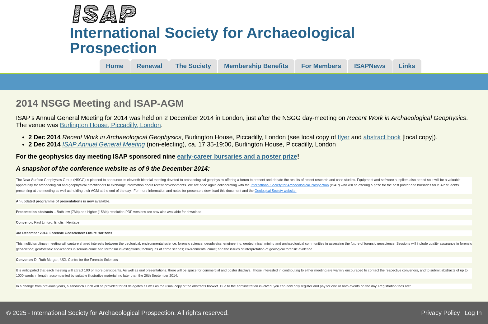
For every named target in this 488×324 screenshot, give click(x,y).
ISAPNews (370, 65)
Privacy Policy (440, 312)
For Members (321, 65)
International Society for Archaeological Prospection (290, 185)
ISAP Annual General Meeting (103, 144)
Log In (473, 312)
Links (407, 65)
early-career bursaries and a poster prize (237, 156)
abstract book (382, 137)
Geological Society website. (276, 190)
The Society (193, 65)
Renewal (149, 65)
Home (115, 65)
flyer (344, 137)
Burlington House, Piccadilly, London (110, 125)
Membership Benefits (256, 65)
